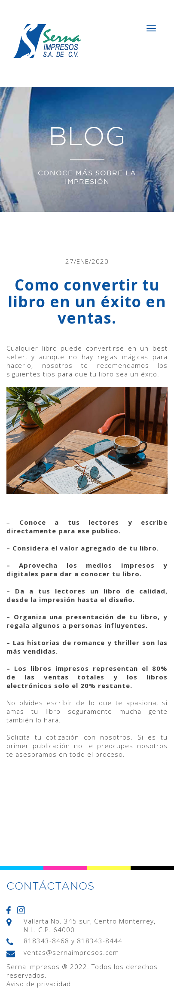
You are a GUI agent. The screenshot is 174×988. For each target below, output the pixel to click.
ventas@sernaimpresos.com (71, 952)
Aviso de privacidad (38, 983)
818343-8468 (46, 940)
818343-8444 (99, 940)
